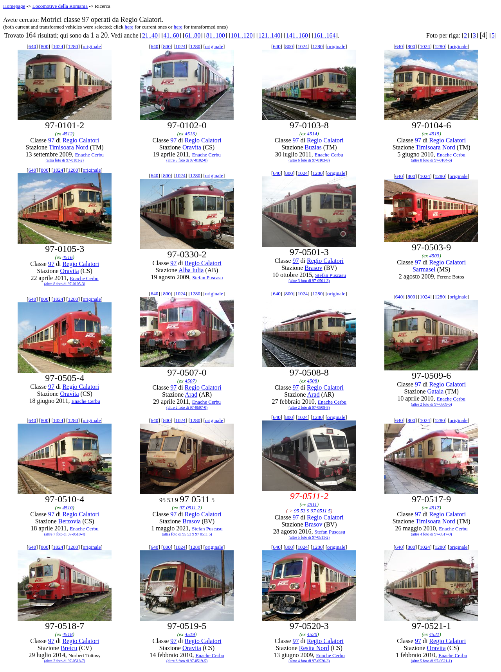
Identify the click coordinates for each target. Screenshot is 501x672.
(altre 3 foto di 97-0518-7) (64, 661)
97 (51, 140)
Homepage (14, 6)
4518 (68, 634)
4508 (312, 381)
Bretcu (69, 648)
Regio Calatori (80, 140)
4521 (434, 634)
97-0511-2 (189, 507)
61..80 (192, 35)
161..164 (324, 35)
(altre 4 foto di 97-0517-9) (431, 534)
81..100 (215, 35)
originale (92, 46)
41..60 (171, 35)
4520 (312, 634)
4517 (434, 507)
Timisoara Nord (68, 147)
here (128, 27)
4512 (68, 134)
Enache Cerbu (89, 155)
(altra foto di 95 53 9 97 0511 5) (187, 534)
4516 (68, 257)
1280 (73, 46)
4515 (434, 134)
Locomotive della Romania (60, 6)
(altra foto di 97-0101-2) (64, 160)
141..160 (297, 35)
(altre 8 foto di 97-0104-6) (431, 160)
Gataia (435, 391)
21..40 (150, 35)
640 (32, 46)
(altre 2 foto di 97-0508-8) (309, 407)
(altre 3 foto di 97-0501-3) (309, 281)
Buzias (313, 147)
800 (45, 46)
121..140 (269, 35)
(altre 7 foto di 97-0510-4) (64, 534)
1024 (58, 46)
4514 (312, 134)
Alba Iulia (191, 270)
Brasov (313, 267)
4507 (190, 381)
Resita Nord (314, 648)
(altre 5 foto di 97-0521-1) (431, 661)
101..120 (242, 35)
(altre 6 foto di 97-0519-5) (186, 661)
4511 (312, 504)
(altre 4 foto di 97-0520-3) (309, 661)
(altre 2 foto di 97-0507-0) (186, 407)
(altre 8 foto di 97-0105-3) (64, 284)
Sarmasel (424, 269)
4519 (190, 634)
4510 (68, 507)
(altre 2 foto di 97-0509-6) (431, 404)
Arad (191, 394)
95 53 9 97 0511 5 (312, 511)
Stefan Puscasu (207, 277)
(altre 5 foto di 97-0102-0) (186, 160)
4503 (434, 256)
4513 (190, 134)
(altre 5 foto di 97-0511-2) (309, 537)
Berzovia (69, 521)
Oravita (191, 147)
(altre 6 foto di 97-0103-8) (309, 160)
